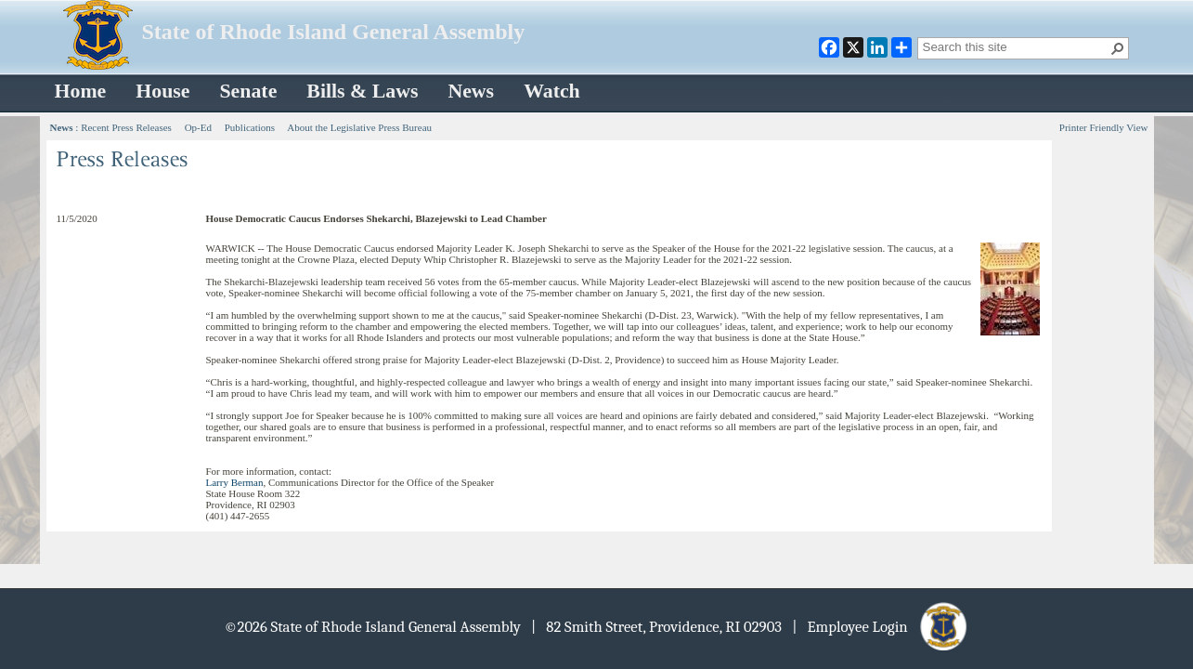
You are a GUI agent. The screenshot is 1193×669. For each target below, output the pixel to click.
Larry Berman (235, 482)
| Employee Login (880, 627)
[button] (1118, 48)
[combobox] (1016, 46)
